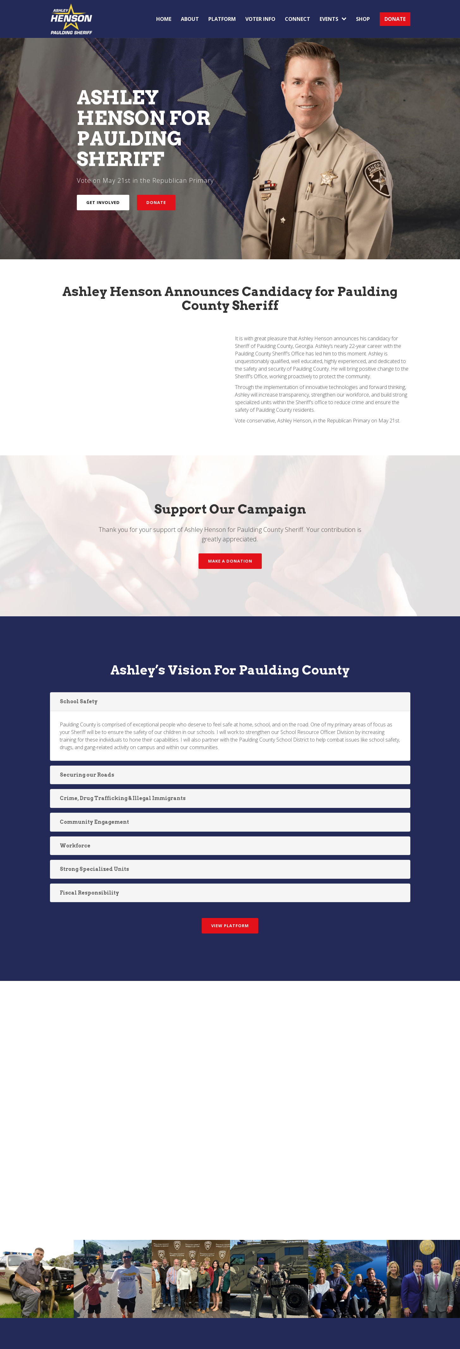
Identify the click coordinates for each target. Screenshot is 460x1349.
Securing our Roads (87, 775)
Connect (297, 19)
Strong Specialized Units (94, 869)
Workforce (75, 846)
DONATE (395, 18)
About (190, 19)
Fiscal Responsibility (89, 893)
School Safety (79, 702)
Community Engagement (94, 822)
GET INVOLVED (103, 202)
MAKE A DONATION (230, 561)
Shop (363, 19)
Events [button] (333, 19)
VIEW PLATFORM (230, 925)
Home (163, 19)
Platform (222, 19)
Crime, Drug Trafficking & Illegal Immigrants (123, 798)
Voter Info (260, 19)
